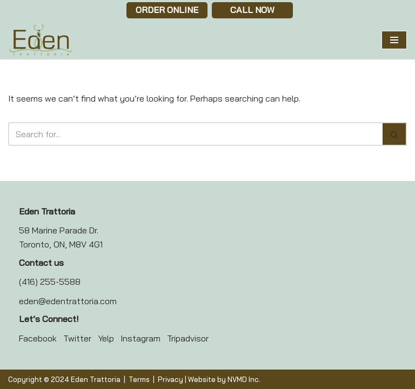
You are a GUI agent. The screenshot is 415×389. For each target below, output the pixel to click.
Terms (139, 379)
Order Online (167, 9)
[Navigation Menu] (394, 40)
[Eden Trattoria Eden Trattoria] (40, 40)
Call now (252, 9)
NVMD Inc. (243, 379)
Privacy (170, 379)
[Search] (195, 134)
